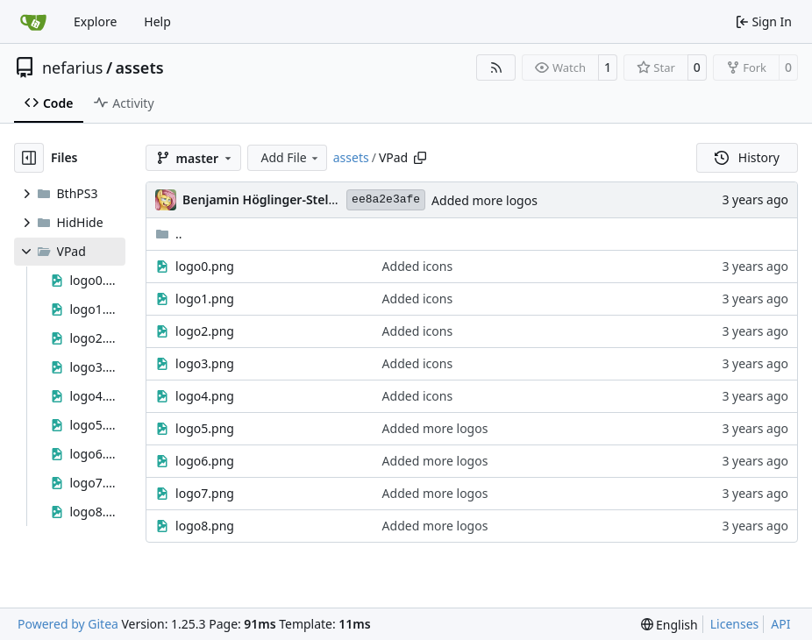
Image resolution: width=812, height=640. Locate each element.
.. (168, 233)
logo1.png (204, 298)
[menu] (669, 624)
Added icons (417, 266)
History (747, 157)
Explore (95, 21)
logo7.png (204, 493)
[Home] (33, 22)
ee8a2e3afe (386, 199)
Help (157, 21)
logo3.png (204, 363)
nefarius (72, 67)
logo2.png (204, 331)
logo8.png (204, 525)
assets (140, 67)
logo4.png (204, 396)
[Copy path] (420, 158)
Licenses (734, 623)
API (780, 623)
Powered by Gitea (68, 623)
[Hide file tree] (29, 158)
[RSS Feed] (496, 67)
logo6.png (204, 460)
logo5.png (204, 428)
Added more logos (484, 200)
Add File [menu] (291, 157)
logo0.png (204, 266)
